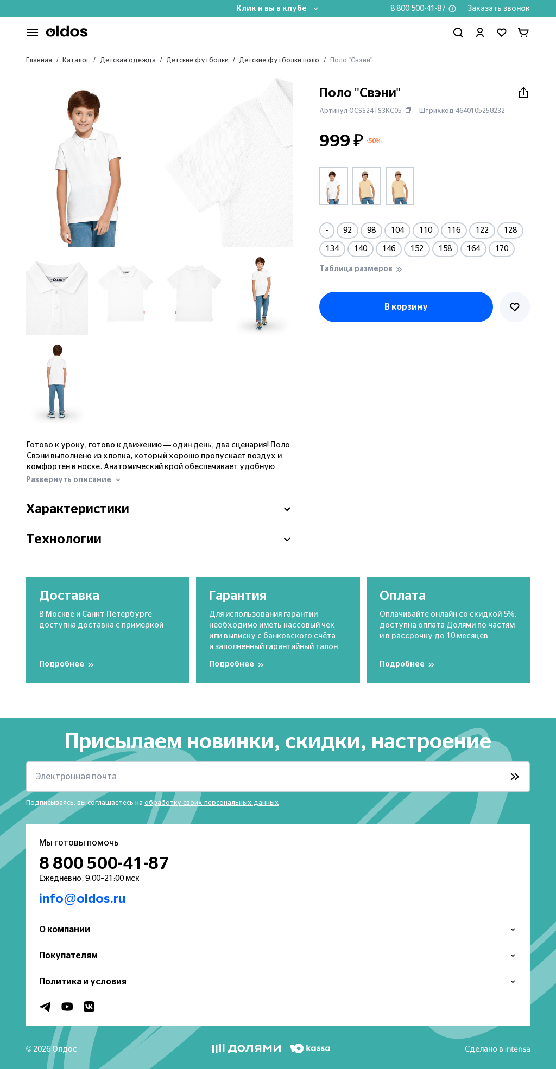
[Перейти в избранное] (501, 32)
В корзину (406, 307)
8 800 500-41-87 (418, 8)
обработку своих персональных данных (211, 802)
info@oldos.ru (82, 899)
